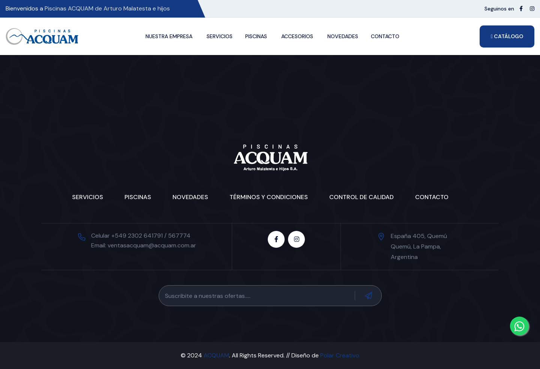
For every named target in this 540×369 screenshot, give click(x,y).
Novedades (342, 36)
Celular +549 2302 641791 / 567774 (140, 236)
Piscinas (256, 36)
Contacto (385, 36)
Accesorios (297, 36)
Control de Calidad (361, 197)
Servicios (219, 36)
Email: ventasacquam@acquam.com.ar (143, 245)
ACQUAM (216, 355)
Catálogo (507, 36)
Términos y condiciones (269, 197)
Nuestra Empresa (169, 36)
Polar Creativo (339, 355)
